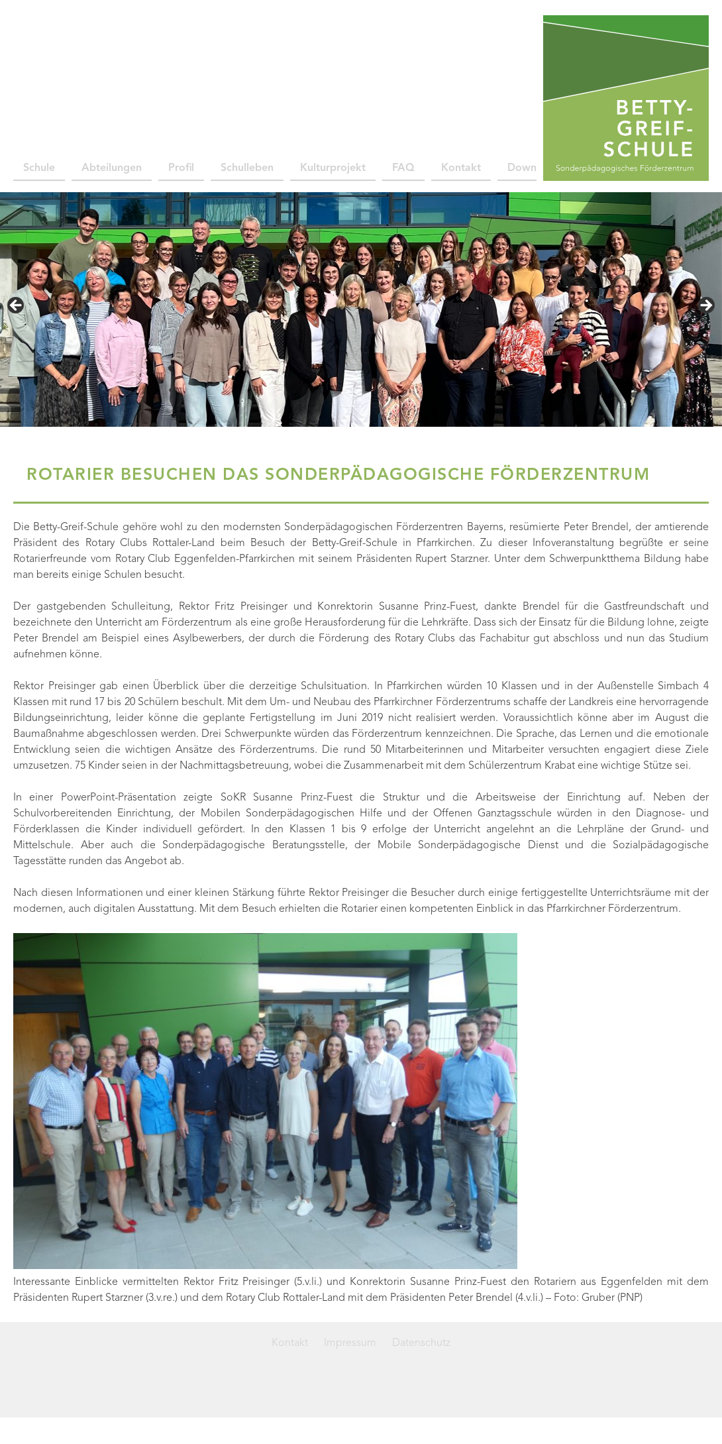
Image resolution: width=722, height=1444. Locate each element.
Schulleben (247, 168)
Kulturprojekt (333, 168)
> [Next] (705, 306)
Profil (181, 168)
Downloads (535, 168)
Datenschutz (421, 1343)
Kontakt (461, 168)
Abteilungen (111, 168)
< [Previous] (16, 306)
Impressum (350, 1343)
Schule (39, 168)
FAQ (403, 168)
